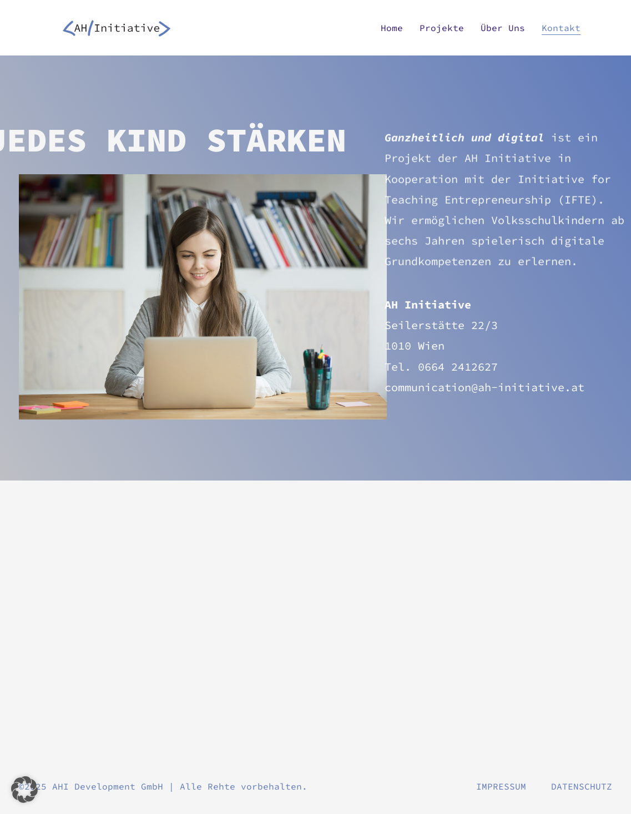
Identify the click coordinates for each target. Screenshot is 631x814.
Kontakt (561, 27)
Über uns (503, 27)
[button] (24, 789)
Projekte (442, 27)
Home (392, 27)
